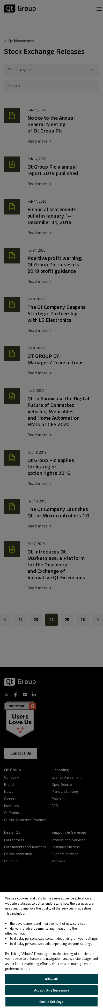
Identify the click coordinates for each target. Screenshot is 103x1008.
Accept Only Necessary (51, 990)
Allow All (51, 978)
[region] (51, 950)
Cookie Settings (51, 1001)
